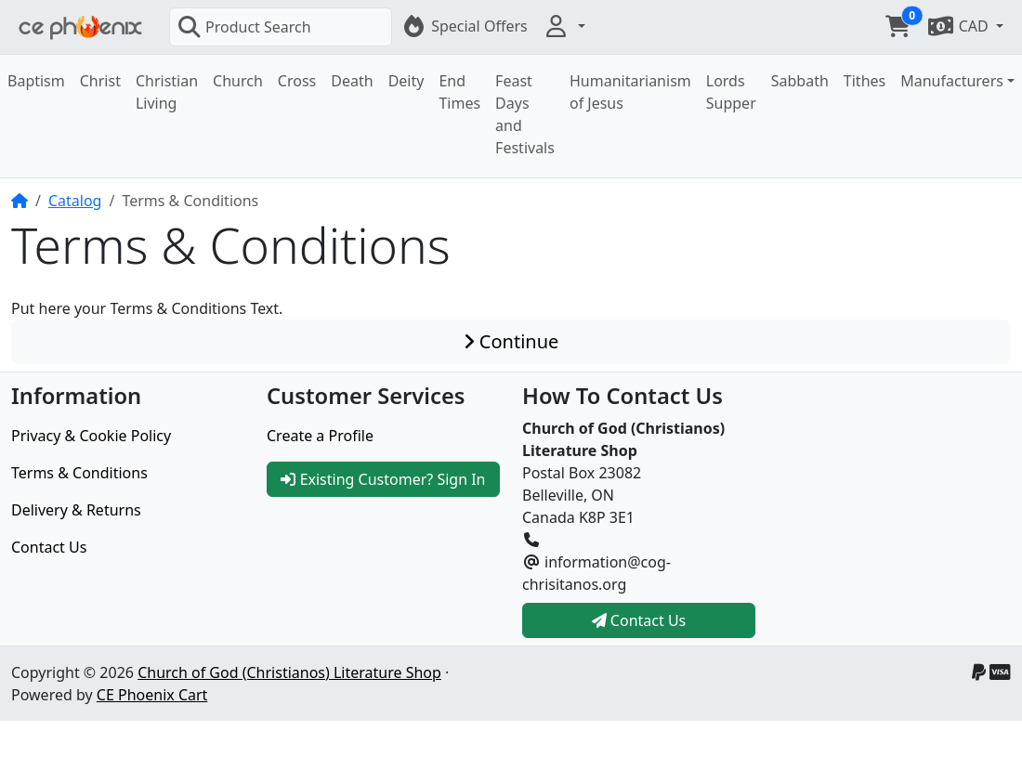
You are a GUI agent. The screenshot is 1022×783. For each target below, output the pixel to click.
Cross (297, 81)
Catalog (75, 200)
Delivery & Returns (76, 510)
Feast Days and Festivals (525, 114)
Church (238, 81)
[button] (564, 26)
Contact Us (48, 547)
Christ (100, 81)
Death (352, 81)
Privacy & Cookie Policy (91, 435)
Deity (406, 81)
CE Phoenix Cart (152, 695)
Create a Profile (320, 435)
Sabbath (800, 81)
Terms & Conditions (79, 473)
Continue (511, 341)
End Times (459, 92)
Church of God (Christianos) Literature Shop (289, 672)
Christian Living (167, 92)
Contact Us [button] (639, 620)
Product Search (244, 27)
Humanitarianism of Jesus (630, 92)
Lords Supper (731, 92)
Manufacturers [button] (951, 81)
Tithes (864, 81)
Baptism (36, 81)
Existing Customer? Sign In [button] (383, 479)
